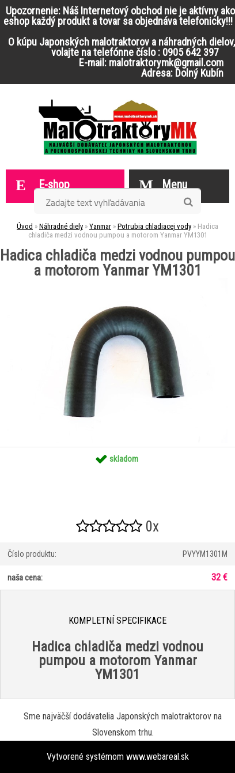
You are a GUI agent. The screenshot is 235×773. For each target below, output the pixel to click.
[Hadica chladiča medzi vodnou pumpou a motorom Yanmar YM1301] (117, 282)
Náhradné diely (61, 226)
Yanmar (100, 226)
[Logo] (118, 127)
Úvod (25, 226)
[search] (188, 202)
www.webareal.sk (157, 756)
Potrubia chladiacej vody (154, 226)
